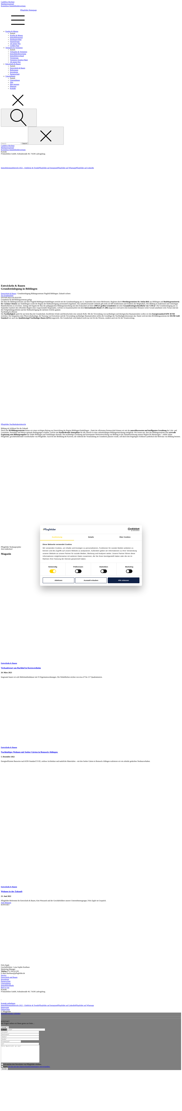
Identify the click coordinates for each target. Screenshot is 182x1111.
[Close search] (46, 136)
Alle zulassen (123, 580)
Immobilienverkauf (17, 56)
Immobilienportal (16, 37)
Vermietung (14, 58)
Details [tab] (91, 537)
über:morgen (14, 84)
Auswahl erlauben (91, 580)
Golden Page (14, 46)
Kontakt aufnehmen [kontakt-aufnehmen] (8, 1003)
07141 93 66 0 (5, 157)
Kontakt (13, 88)
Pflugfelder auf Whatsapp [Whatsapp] (84, 1005)
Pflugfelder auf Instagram (48, 168)
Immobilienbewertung (18, 54)
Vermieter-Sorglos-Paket (19, 60)
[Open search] (19, 118)
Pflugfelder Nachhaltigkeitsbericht (13, 424)
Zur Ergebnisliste (7, 296)
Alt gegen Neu (15, 44)
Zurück (12, 33)
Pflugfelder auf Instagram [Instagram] (48, 1005)
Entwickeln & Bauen (13, 64)
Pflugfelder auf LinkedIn (85, 168)
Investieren (14, 72)
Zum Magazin (6, 903)
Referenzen (14, 70)
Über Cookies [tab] (125, 537)
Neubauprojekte (16, 40)
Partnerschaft (14, 74)
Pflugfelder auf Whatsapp (66, 168)
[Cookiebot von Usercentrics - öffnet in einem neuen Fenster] (129, 529)
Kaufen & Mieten (11, 31)
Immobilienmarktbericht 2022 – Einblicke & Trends (20, 168)
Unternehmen (10, 76)
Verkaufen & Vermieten (14, 48)
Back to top (5, 987)
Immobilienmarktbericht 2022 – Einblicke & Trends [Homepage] (20, 1005)
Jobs (11, 82)
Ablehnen (58, 580)
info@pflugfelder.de (7, 164)
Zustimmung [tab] (57, 537)
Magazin (13, 86)
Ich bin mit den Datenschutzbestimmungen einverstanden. (29, 1070)
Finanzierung (14, 42)
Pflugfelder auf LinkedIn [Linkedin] (66, 1005)
